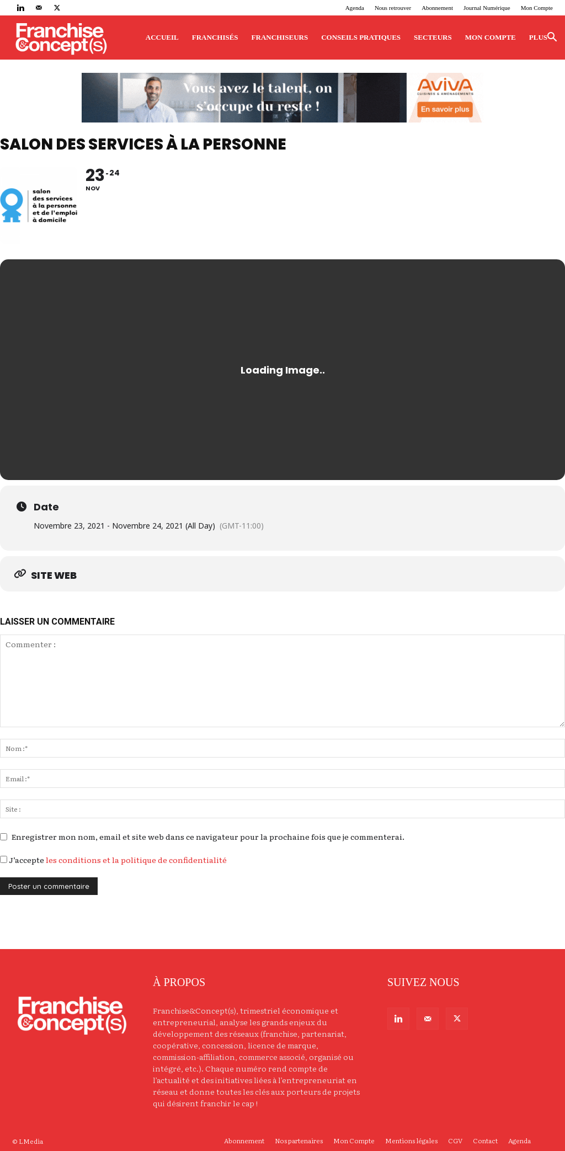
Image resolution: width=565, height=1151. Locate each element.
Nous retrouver (393, 7)
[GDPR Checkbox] (3, 859)
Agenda (354, 7)
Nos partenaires (299, 1140)
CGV (455, 1140)
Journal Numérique (486, 7)
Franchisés (215, 37)
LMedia (31, 1141)
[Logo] (60, 37)
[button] (552, 38)
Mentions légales (411, 1140)
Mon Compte (537, 7)
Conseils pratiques (361, 37)
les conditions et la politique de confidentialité (136, 859)
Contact (485, 1140)
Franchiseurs (280, 37)
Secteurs (433, 37)
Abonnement (437, 7)
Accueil (162, 37)
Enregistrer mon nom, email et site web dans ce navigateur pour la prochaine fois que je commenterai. (208, 836)
